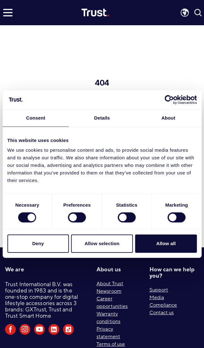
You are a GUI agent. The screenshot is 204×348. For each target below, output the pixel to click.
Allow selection (102, 243)
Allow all (166, 243)
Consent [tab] (35, 118)
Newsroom (108, 291)
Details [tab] (102, 118)
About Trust (109, 283)
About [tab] (168, 118)
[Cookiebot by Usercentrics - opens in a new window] (169, 99)
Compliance (163, 305)
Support (158, 289)
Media (156, 297)
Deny (38, 243)
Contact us (161, 312)
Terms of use (110, 344)
